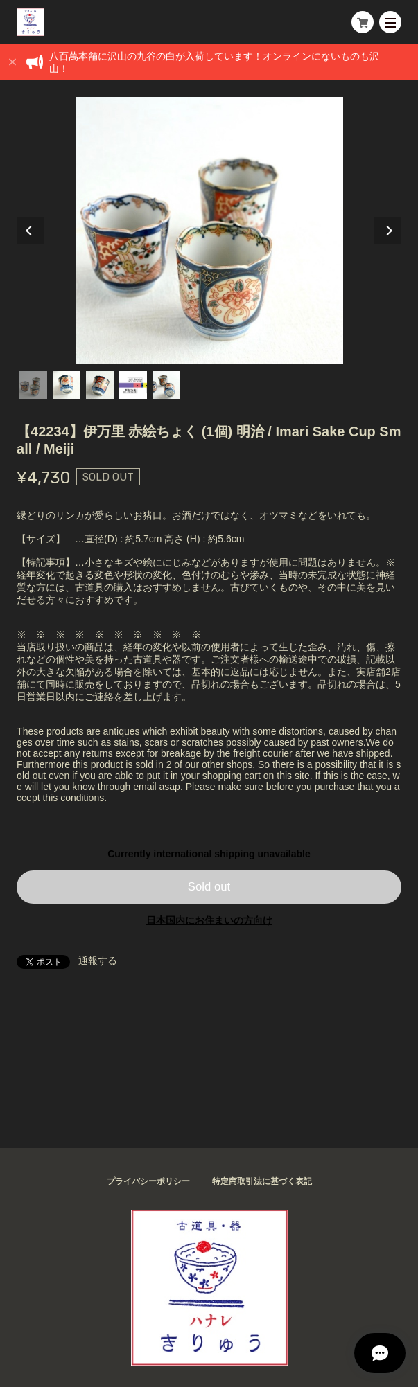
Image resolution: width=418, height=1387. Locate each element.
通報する (97, 960)
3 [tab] (100, 385)
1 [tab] (33, 385)
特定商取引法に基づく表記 (262, 1181)
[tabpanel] (209, 230)
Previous (30, 230)
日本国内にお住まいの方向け (209, 920)
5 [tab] (166, 385)
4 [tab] (133, 385)
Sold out (209, 886)
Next (387, 230)
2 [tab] (66, 385)
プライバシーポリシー (148, 1181)
